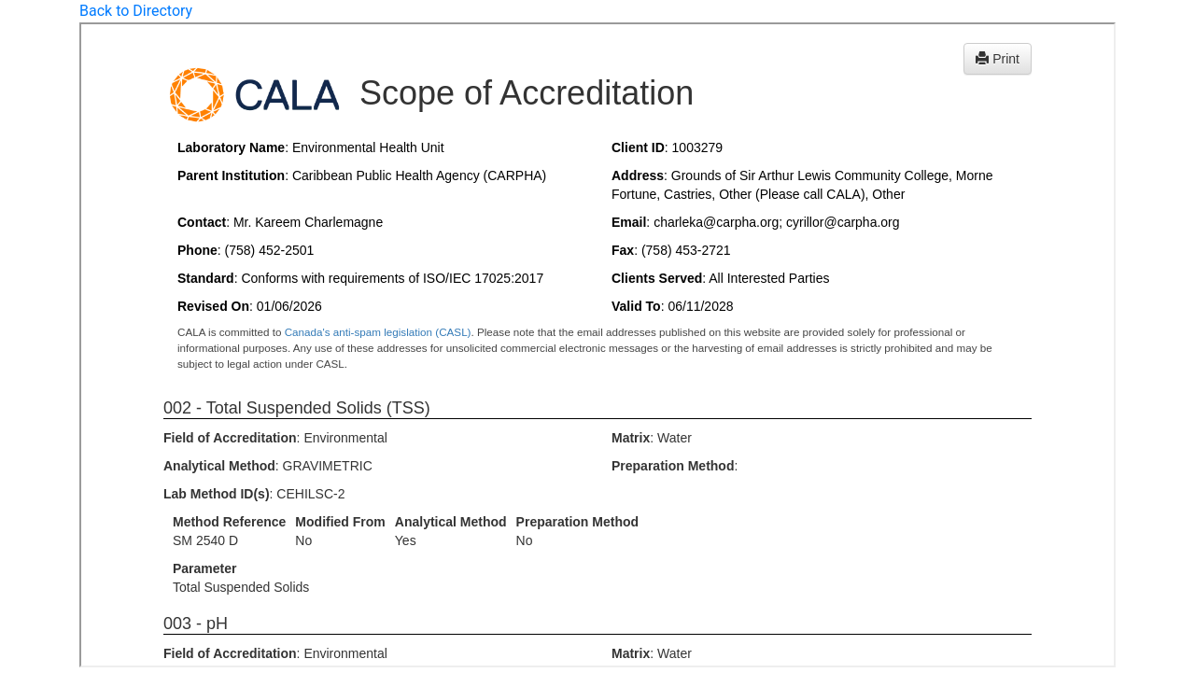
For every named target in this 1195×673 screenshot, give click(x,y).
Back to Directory (135, 11)
